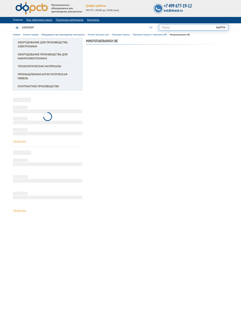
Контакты (93, 20)
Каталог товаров (30, 34)
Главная (16, 34)
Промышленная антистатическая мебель (42, 76)
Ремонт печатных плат (98, 34)
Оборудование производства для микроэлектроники (43, 56)
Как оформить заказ (39, 20)
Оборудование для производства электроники (63, 34)
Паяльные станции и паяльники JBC (150, 34)
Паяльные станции (121, 34)
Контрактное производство (38, 86)
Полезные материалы (70, 20)
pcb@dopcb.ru (173, 10)
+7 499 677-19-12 (178, 6)
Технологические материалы (39, 66)
